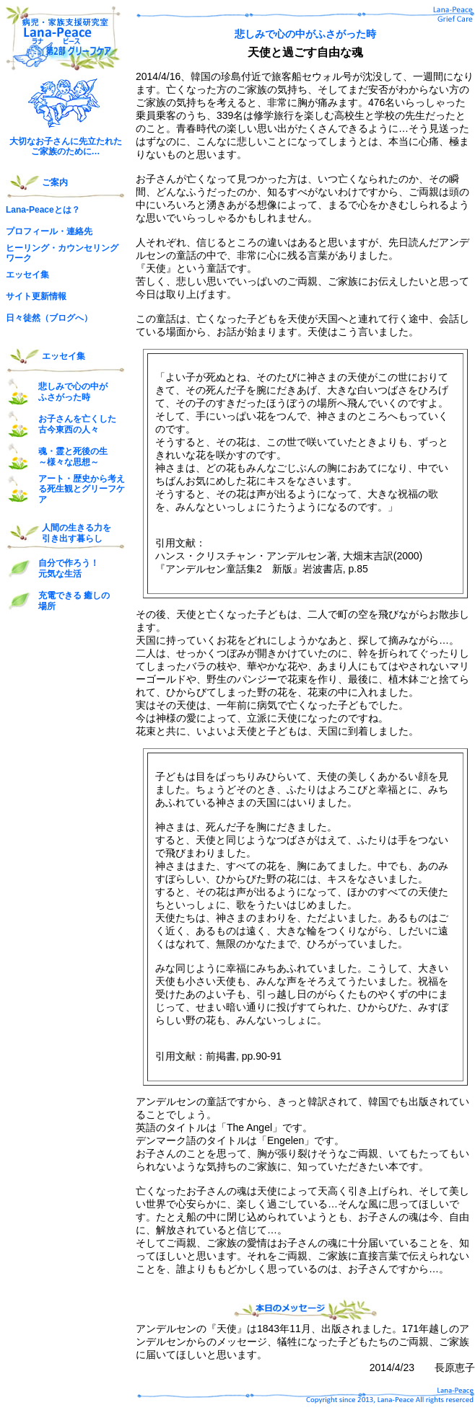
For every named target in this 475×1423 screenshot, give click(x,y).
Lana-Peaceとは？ (43, 210)
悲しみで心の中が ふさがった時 (73, 391)
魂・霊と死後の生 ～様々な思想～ (73, 456)
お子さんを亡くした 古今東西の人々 (77, 424)
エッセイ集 (27, 275)
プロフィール (32, 231)
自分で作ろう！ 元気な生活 (68, 568)
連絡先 (79, 231)
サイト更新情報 (36, 296)
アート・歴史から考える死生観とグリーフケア (81, 489)
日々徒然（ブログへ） (49, 318)
